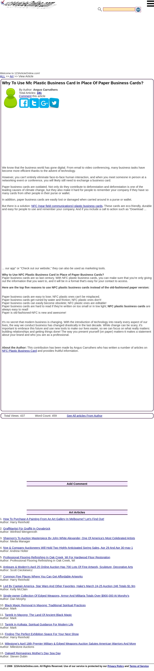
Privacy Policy (115, 666)
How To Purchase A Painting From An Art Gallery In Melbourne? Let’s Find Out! (53, 519)
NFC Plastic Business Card (19, 350)
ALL (2, 76)
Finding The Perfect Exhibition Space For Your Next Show (42, 634)
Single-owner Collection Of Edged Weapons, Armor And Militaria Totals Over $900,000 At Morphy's (66, 595)
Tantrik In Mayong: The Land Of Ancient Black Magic (38, 614)
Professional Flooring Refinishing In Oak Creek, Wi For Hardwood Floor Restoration (56, 557)
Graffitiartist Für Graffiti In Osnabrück (26, 528)
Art (11, 76)
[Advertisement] (77, 43)
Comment (25, 96)
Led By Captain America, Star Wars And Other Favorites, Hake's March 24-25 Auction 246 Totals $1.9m (69, 586)
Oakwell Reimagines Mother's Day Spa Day (33, 653)
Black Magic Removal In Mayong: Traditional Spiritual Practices (45, 605)
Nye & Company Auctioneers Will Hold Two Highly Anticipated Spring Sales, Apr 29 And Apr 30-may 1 (68, 547)
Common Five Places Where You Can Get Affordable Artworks (43, 576)
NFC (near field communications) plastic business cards (66, 206)
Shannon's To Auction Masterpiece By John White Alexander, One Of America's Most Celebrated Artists (69, 538)
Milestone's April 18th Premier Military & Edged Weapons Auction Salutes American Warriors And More (70, 643)
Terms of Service (139, 666)
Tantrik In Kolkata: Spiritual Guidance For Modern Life (39, 624)
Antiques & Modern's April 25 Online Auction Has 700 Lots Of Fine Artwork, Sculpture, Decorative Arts (68, 567)
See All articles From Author (84, 415)
